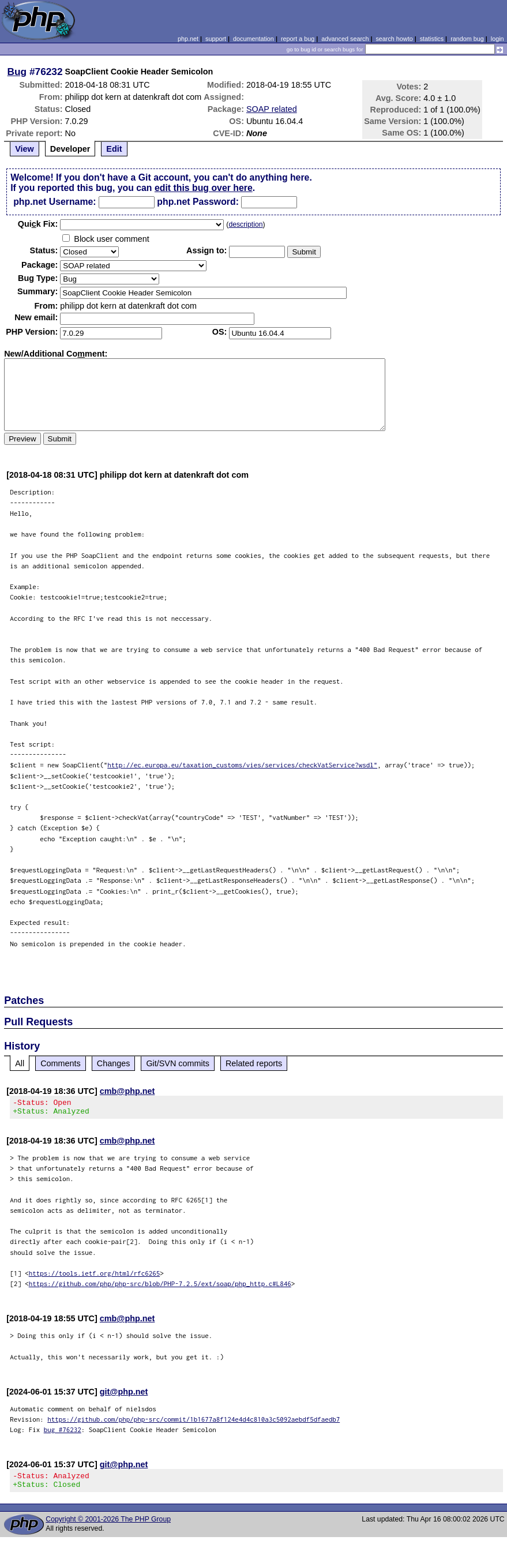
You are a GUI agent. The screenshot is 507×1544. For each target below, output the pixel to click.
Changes (113, 1063)
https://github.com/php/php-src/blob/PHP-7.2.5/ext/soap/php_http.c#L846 (160, 1287)
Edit (114, 148)
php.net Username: (54, 202)
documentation (253, 38)
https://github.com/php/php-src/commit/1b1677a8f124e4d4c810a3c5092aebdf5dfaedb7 (193, 1422)
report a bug (297, 38)
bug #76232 (62, 1433)
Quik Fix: (38, 223)
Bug (17, 71)
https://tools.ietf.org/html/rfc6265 (94, 1276)
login (497, 38)
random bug (467, 38)
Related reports (254, 1063)
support (215, 38)
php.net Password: (198, 202)
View (24, 148)
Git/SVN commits (177, 1063)
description (245, 224)
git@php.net (124, 1395)
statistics (432, 38)
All (19, 1063)
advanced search (345, 38)
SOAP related (271, 109)
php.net (188, 38)
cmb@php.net (127, 1091)
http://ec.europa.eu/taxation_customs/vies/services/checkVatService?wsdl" (242, 765)
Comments (60, 1063)
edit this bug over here (204, 188)
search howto (393, 38)
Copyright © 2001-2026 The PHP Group (108, 1526)
